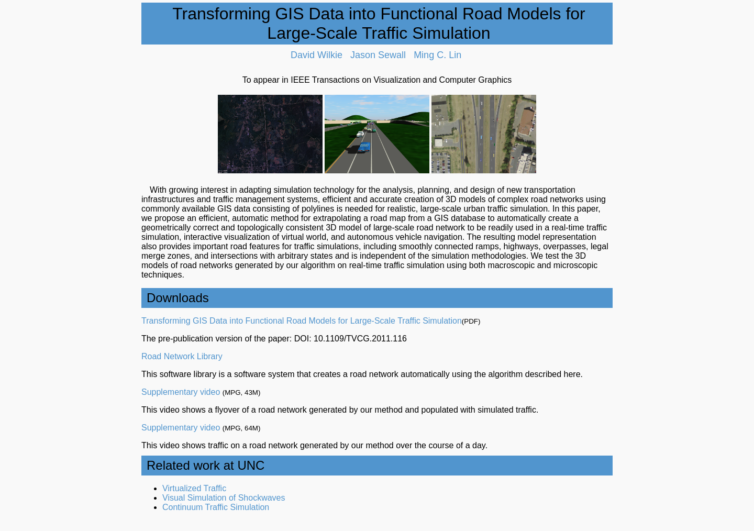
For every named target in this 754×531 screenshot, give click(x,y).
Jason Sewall (378, 55)
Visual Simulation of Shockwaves (223, 497)
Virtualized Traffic (194, 488)
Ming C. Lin (437, 55)
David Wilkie (316, 55)
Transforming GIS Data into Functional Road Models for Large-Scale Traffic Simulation (301, 320)
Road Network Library (182, 356)
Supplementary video (180, 392)
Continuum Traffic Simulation (215, 507)
